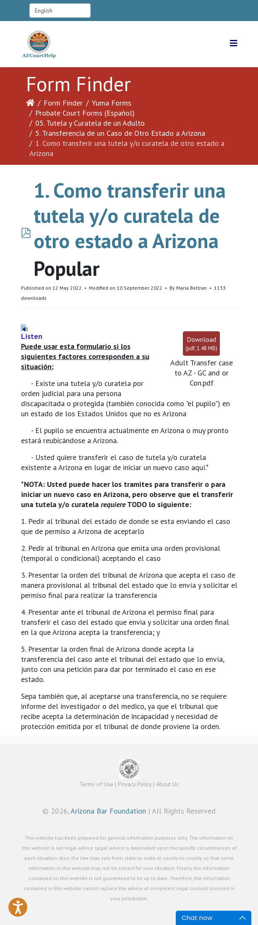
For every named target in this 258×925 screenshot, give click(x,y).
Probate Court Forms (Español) (85, 113)
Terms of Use (96, 784)
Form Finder (63, 103)
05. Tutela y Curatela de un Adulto (90, 123)
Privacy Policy (134, 784)
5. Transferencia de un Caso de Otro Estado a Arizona (120, 133)
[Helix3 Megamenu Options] (233, 43)
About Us (167, 784)
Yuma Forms (111, 103)
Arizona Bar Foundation (108, 811)
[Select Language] (60, 10)
